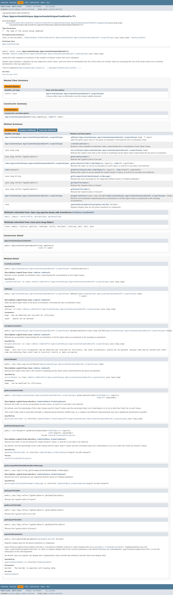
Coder (51, 117)
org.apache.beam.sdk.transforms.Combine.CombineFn (28, 23)
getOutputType (54, 217)
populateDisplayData (80, 204)
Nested (11, 9)
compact (15, 217)
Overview (4, 2)
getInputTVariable (79, 183)
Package (13, 2)
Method (31, 9)
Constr (24, 9)
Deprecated (34, 2)
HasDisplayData (138, 37)
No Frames (37, 6)
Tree (26, 2)
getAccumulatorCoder (80, 163)
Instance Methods (27, 130)
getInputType (40, 217)
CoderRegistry (97, 163)
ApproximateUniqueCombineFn (18, 117)
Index (43, 2)
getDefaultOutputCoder (81, 170)
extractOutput (77, 150)
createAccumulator (79, 144)
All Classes (50, 6)
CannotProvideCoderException (61, 435)
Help (48, 2)
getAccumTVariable (79, 157)
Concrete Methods (47, 130)
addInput (75, 137)
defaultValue (26, 217)
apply (7, 217)
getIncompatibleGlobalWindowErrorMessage (90, 176)
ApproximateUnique (10, 44)
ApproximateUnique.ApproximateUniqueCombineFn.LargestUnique (81, 23)
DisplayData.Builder (100, 204)
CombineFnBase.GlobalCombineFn (38, 37)
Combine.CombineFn (18, 54)
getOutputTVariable (80, 189)
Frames (29, 6)
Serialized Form (9, 74)
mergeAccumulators (79, 196)
